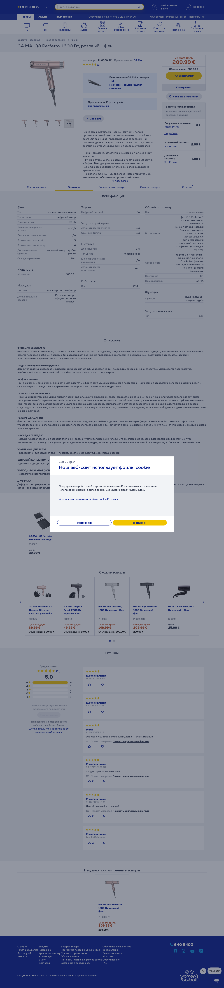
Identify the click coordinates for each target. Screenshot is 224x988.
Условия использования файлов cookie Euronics (88, 499)
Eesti (62, 461)
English (71, 461)
